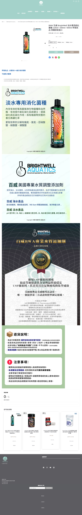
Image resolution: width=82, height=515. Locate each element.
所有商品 (56, 11)
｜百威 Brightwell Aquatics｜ (11, 21)
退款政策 (43, 501)
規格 (49, 40)
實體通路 (63, 13)
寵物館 (37, 11)
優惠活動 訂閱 (41, 485)
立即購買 (56, 52)
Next (45, 43)
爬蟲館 (49, 11)
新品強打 (24, 13)
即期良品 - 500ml (69, 42)
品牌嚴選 (30, 11)
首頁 (18, 13)
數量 (49, 45)
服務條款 (43, 507)
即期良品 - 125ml (52, 42)
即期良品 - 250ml (61, 42)
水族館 (43, 11)
